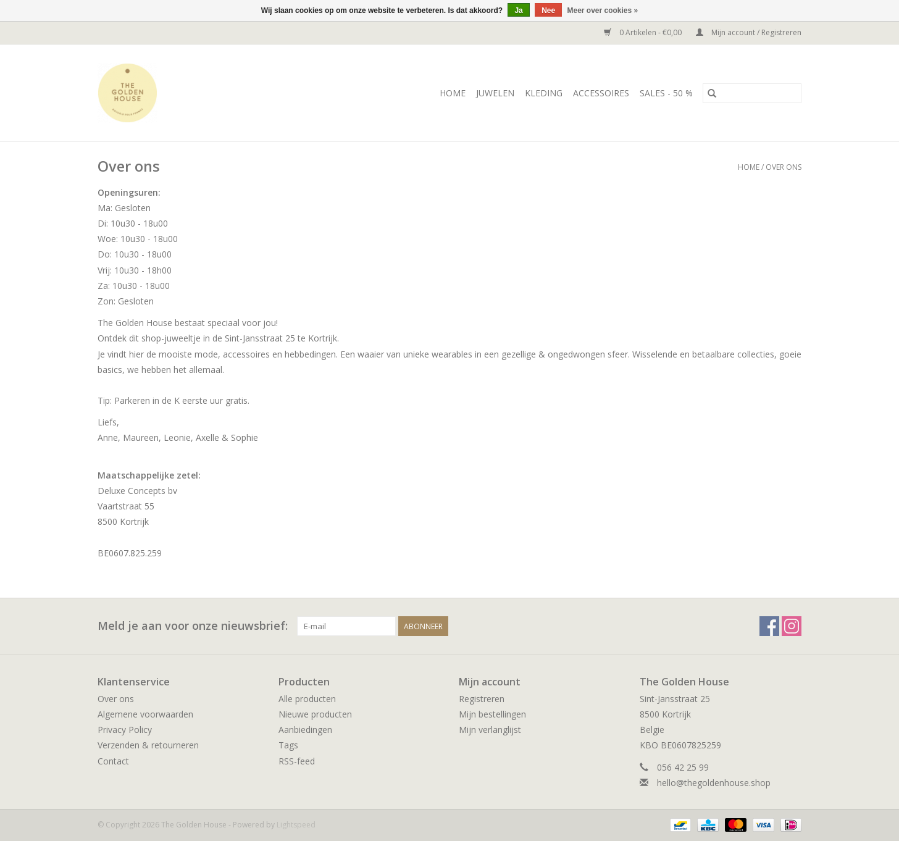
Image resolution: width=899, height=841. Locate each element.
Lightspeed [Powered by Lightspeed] (296, 824)
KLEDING (543, 93)
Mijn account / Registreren (748, 32)
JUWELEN (495, 93)
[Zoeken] (752, 93)
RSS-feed (296, 761)
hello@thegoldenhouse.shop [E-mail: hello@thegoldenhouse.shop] (714, 783)
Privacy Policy (125, 729)
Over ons (783, 167)
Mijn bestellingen (492, 714)
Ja (518, 10)
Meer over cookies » (602, 10)
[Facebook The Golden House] (769, 626)
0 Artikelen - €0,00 (644, 32)
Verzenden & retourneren (148, 745)
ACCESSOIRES (601, 93)
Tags (288, 745)
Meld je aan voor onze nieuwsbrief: (193, 625)
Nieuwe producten (315, 714)
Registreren (481, 699)
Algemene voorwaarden (145, 714)
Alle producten (307, 699)
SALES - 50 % (666, 93)
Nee (548, 10)
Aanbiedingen (305, 729)
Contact (113, 761)
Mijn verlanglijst (490, 729)
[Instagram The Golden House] (791, 626)
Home (453, 93)
